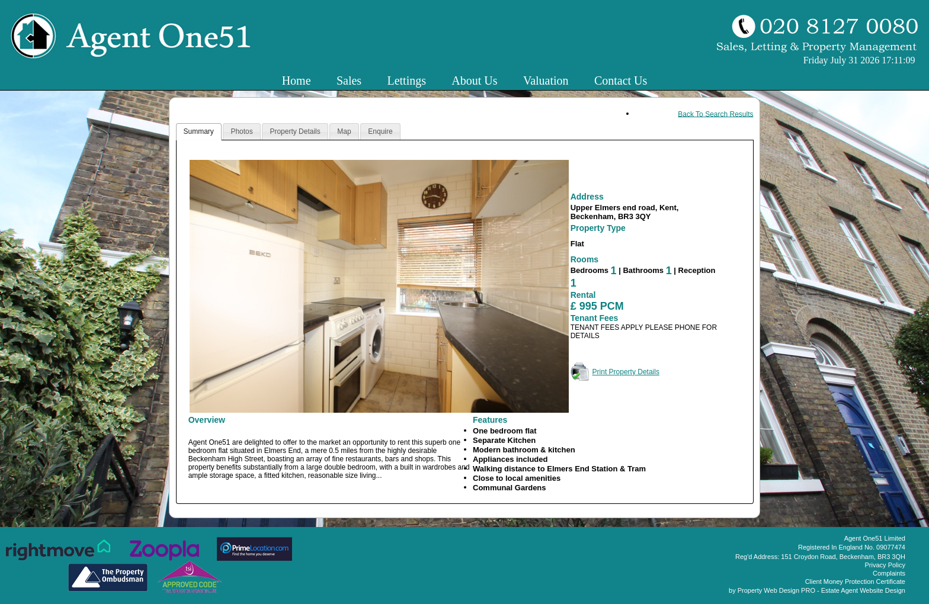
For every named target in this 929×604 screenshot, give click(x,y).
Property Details (295, 131)
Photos (241, 131)
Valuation (546, 80)
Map (344, 131)
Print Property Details (625, 372)
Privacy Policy (885, 564)
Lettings (406, 80)
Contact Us (620, 80)
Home (296, 80)
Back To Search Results (715, 114)
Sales (349, 80)
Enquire (380, 131)
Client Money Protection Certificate (855, 581)
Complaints (889, 573)
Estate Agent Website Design (863, 590)
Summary (199, 131)
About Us (474, 80)
